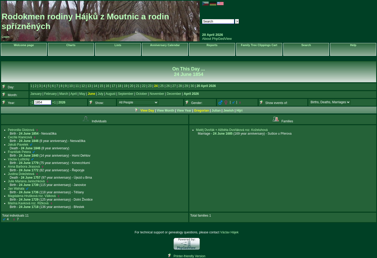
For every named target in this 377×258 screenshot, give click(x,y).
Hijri (239, 110)
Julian (216, 110)
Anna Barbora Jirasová (24, 166)
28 (180, 86)
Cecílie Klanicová (20, 137)
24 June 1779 (28, 163)
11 (77, 86)
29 (186, 86)
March (63, 94)
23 (150, 86)
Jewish (228, 110)
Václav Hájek (229, 232)
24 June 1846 (28, 141)
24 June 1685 (223, 133)
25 (162, 86)
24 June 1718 (28, 207)
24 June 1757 (31, 177)
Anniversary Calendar (165, 45)
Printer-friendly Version (189, 256)
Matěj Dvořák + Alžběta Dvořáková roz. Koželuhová (232, 130)
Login (5, 36)
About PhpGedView (217, 39)
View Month (165, 110)
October (141, 94)
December (174, 94)
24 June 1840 (28, 155)
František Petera (19, 152)
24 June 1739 (28, 185)
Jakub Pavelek (18, 144)
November (157, 94)
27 (174, 86)
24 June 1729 (28, 199)
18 (119, 86)
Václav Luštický (19, 159)
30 (192, 86)
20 (131, 86)
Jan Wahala (16, 188)
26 (168, 86)
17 (113, 86)
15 (101, 86)
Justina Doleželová (21, 174)
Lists (118, 45)
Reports (212, 45)
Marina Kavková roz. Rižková (28, 203)
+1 (54, 102)
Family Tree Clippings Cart (259, 45)
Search (306, 45)
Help (353, 45)
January (36, 94)
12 (83, 86)
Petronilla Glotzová (21, 130)
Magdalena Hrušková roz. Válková (32, 196)
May (82, 94)
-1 (31, 102)
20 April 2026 (206, 86)
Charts (70, 45)
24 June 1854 (28, 133)
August (110, 94)
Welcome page (24, 45)
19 (125, 86)
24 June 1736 (28, 192)
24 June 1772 (28, 170)
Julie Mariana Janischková (26, 181)
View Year (184, 110)
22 (143, 86)
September (126, 94)
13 (89, 86)
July (100, 94)
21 (137, 86)
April (73, 94)
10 (71, 86)
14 (95, 86)
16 (107, 86)
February (50, 94)
